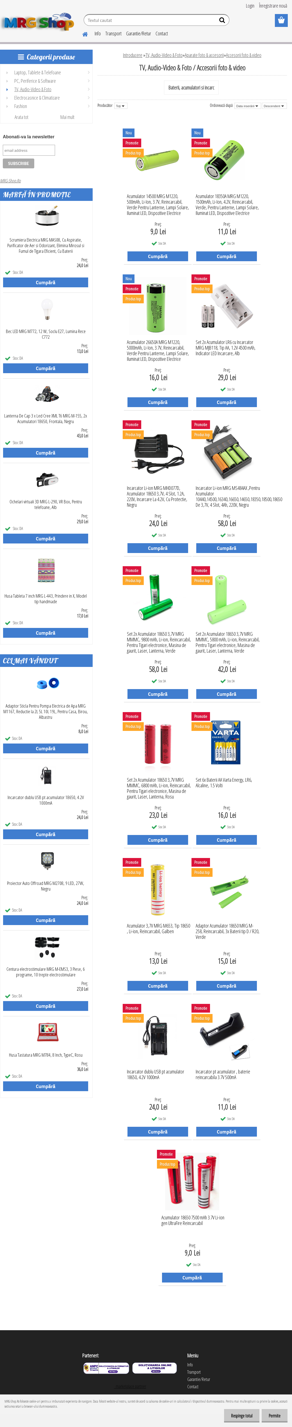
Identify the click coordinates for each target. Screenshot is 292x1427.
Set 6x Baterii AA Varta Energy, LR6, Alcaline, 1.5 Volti (224, 783)
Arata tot (21, 117)
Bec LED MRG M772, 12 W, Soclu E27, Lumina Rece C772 (46, 334)
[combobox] (247, 106)
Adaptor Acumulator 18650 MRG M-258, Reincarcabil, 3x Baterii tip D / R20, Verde (227, 930)
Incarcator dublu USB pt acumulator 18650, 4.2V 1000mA (46, 800)
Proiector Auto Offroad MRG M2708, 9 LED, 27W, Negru (45, 886)
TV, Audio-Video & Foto (163, 55)
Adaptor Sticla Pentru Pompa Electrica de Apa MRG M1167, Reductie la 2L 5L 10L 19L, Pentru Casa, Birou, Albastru (45, 711)
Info (98, 33)
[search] (222, 21)
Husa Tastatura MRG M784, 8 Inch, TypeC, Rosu (46, 1055)
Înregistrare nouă (273, 5)
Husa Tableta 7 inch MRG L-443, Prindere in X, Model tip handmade (45, 598)
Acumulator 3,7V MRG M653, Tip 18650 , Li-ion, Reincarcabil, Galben (158, 929)
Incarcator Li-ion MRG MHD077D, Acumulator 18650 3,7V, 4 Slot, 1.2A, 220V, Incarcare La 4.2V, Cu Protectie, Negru (157, 492)
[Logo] (38, 21)
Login (250, 5)
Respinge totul (241, 1416)
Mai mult (67, 117)
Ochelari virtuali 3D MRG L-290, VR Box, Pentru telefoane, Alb (46, 504)
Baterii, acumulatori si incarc (191, 87)
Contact (162, 33)
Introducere (132, 55)
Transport (113, 33)
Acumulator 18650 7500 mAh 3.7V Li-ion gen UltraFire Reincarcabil (192, 1220)
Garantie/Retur (138, 33)
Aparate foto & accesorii (204, 55)
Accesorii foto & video (243, 55)
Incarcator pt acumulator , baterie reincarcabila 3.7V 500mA (223, 1074)
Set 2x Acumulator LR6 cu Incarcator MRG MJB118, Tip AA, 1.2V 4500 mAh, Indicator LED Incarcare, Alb (226, 346)
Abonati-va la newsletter (28, 136)
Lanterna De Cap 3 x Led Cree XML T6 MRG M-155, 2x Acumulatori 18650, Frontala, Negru (45, 418)
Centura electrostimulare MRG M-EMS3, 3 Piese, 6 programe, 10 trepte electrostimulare (45, 972)
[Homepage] (81, 33)
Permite (274, 1416)
